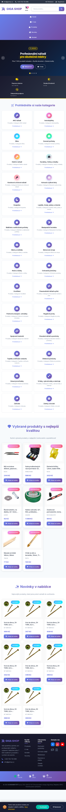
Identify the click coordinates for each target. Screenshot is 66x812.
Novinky (33, 32)
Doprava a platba (41, 781)
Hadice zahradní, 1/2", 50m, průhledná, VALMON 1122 (33, 534)
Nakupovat (27, 67)
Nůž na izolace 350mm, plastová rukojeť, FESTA (10, 491)
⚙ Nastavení (57, 807)
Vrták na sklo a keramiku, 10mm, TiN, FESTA (33, 577)
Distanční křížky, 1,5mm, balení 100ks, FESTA (54, 491)
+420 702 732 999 (21, 1)
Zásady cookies (40, 787)
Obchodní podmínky (41, 769)
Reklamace (41, 777)
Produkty (33, 27)
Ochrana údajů (42, 774)
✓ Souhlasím (42, 807)
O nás (33, 22)
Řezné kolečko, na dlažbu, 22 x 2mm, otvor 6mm (10, 534)
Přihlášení (49, 1)
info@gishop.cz (7, 1)
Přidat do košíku (11, 502)
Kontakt (33, 37)
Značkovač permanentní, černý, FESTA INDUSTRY (54, 534)
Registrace (60, 1)
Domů (33, 17)
